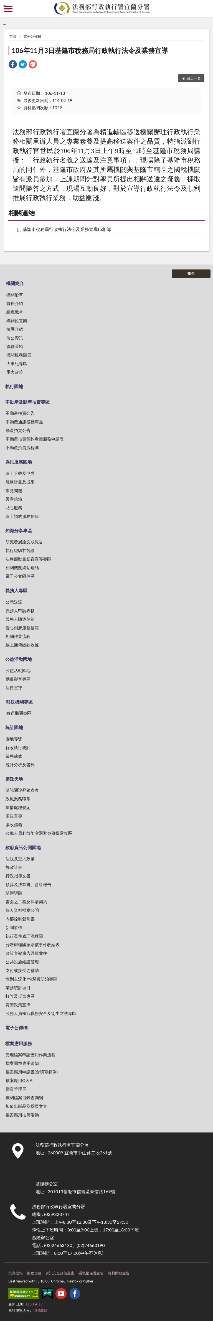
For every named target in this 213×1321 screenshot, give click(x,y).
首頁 (12, 36)
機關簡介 (15, 283)
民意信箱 (14, 499)
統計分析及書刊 (20, 764)
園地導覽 (14, 738)
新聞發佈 (14, 927)
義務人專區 (16, 590)
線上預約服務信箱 (22, 516)
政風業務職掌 (18, 798)
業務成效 (14, 756)
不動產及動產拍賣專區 (27, 401)
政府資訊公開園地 (23, 847)
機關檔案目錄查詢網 (24, 1097)
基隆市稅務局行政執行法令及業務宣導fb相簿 (66, 229)
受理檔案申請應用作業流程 (30, 1054)
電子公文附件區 (20, 576)
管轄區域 (14, 346)
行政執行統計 (18, 747)
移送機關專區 (19, 701)
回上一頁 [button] (193, 78)
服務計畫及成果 (20, 481)
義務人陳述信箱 (20, 619)
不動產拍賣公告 (20, 413)
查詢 (204, 8)
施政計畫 (14, 867)
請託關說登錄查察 (22, 790)
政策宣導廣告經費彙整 (26, 953)
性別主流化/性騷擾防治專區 (31, 978)
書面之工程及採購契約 (26, 901)
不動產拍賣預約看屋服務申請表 (35, 438)
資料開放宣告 (119, 1273)
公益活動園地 (18, 659)
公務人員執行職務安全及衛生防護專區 (41, 1013)
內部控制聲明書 (20, 918)
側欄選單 (8, 9)
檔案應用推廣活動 (22, 1114)
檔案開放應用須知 (22, 1063)
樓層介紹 (14, 329)
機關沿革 (14, 294)
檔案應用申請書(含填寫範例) (32, 1071)
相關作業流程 (18, 636)
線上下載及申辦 (20, 473)
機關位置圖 (16, 320)
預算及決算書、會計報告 (28, 884)
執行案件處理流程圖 (24, 935)
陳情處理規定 (18, 807)
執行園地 (14, 386)
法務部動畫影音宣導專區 (28, 558)
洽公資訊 (14, 337)
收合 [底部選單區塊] (191, 273)
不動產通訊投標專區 (24, 421)
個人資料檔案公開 (22, 910)
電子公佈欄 (32, 36)
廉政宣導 (14, 815)
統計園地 (14, 727)
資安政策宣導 (18, 1004)
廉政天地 (14, 779)
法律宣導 (14, 687)
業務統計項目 (18, 987)
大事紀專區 (16, 363)
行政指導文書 (18, 875)
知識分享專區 (18, 530)
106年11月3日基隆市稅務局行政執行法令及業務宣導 (90, 50)
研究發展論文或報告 (24, 541)
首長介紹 (14, 303)
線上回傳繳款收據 (22, 644)
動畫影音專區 (18, 678)
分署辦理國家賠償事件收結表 (33, 944)
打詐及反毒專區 (20, 996)
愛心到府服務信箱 (22, 627)
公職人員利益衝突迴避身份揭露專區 (39, 833)
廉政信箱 (14, 824)
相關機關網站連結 (22, 567)
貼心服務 (14, 507)
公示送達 (14, 601)
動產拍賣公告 (18, 430)
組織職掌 (14, 311)
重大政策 (14, 372)
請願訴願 (14, 892)
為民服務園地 (18, 461)
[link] (13, 65)
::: (4, 4)
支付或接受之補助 (22, 970)
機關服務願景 (18, 354)
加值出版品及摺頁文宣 (26, 1106)
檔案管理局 (16, 1088)
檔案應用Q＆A (19, 1080)
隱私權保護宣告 (91, 1273)
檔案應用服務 (18, 1043)
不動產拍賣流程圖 (22, 447)
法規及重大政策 (20, 858)
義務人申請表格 (20, 610)
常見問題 (14, 490)
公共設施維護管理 (22, 961)
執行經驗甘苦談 (20, 550)
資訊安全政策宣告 (59, 1273)
